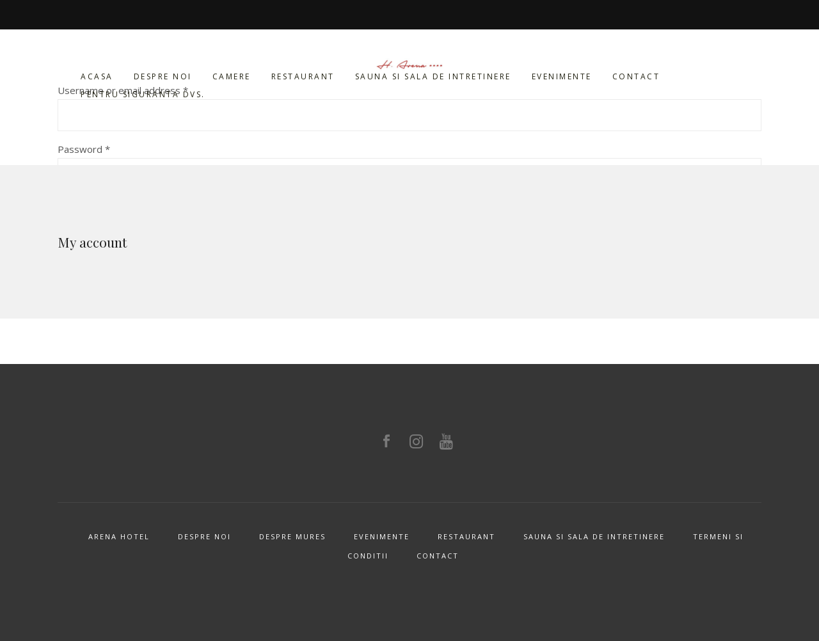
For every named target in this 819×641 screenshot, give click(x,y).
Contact (438, 555)
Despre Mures (292, 536)
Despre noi (204, 536)
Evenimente (382, 536)
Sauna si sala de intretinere (594, 536)
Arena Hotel (119, 536)
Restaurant (466, 536)
